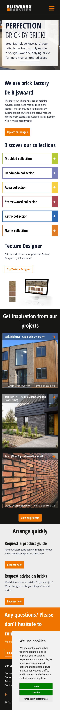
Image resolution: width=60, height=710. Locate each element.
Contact (9, 673)
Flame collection (16, 230)
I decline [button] (36, 692)
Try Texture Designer (18, 269)
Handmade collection (19, 172)
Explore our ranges (17, 132)
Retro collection (16, 216)
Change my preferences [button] (36, 699)
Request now (14, 565)
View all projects (30, 518)
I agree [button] (36, 686)
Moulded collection (18, 158)
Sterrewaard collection (21, 201)
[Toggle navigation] (51, 8)
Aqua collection (15, 187)
